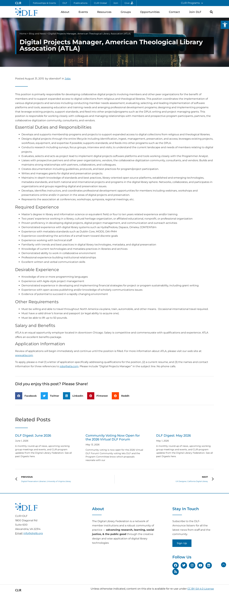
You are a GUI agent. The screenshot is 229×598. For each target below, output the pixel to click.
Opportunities (150, 12)
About (66, 12)
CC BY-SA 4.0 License (200, 588)
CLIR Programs (192, 3)
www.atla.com (24, 355)
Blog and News (37, 33)
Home (23, 33)
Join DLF (196, 12)
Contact (175, 12)
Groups (126, 12)
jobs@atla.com (69, 366)
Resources (105, 12)
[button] (225, 25)
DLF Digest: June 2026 (33, 435)
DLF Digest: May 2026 (173, 435)
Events (84, 12)
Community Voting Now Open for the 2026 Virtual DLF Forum (113, 437)
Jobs (68, 78)
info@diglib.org (33, 533)
